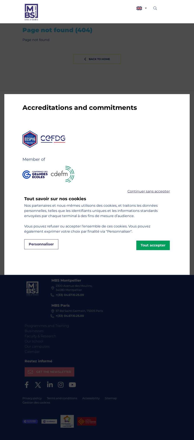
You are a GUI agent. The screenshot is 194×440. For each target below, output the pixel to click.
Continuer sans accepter (148, 191)
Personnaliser (41, 244)
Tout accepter (153, 245)
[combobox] (141, 8)
